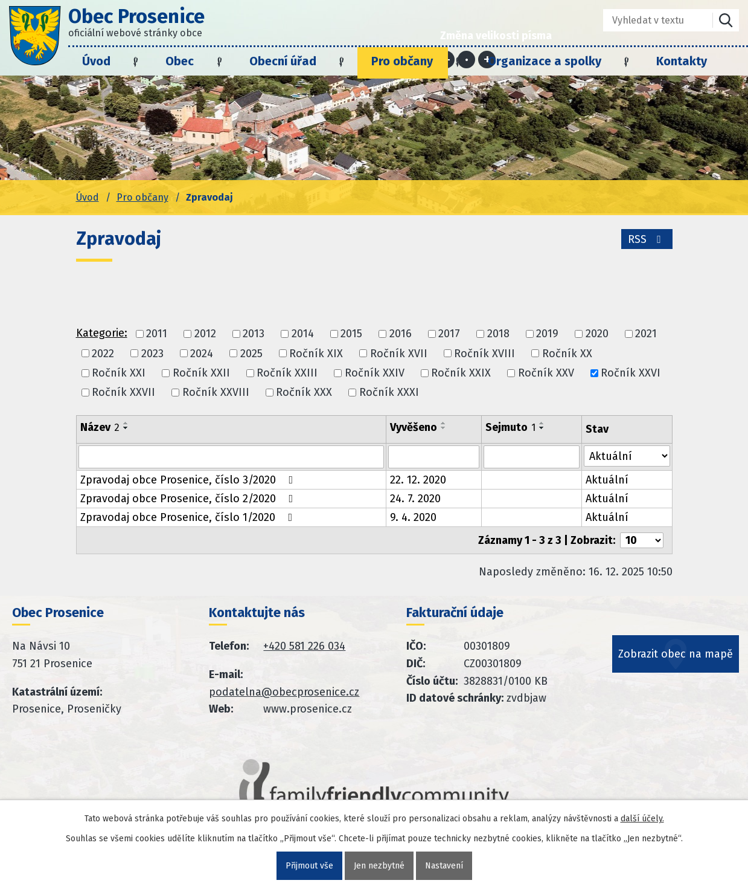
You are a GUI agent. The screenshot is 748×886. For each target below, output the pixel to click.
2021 (646, 334)
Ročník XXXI (389, 392)
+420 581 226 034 (304, 646)
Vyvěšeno (413, 427)
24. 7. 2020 (415, 498)
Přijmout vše (309, 866)
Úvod (96, 61)
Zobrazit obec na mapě (675, 654)
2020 (597, 334)
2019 (547, 334)
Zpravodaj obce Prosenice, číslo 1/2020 (189, 517)
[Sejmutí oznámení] (531, 456)
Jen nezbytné (379, 866)
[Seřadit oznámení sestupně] (126, 427)
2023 (152, 353)
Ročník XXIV (374, 373)
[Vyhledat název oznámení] (231, 456)
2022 (103, 353)
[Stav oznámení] (627, 456)
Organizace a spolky (544, 61)
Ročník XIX (316, 353)
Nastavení (444, 866)
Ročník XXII (201, 373)
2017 (449, 334)
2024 (201, 353)
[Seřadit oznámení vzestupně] (126, 423)
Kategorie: (101, 333)
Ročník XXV (546, 373)
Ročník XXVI (630, 373)
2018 (498, 334)
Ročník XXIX (461, 373)
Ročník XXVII (123, 392)
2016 (400, 334)
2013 (253, 334)
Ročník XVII (398, 353)
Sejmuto (510, 427)
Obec (179, 61)
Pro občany (402, 61)
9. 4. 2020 (413, 517)
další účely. (642, 818)
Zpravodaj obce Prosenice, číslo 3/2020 (189, 480)
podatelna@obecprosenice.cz (284, 692)
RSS (647, 239)
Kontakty (681, 61)
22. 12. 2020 (418, 480)
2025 (251, 353)
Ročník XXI (118, 373)
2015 (351, 334)
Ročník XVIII (484, 353)
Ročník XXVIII (215, 392)
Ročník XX (567, 353)
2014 (303, 334)
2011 (156, 334)
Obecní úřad (282, 61)
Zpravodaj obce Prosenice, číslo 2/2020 (189, 498)
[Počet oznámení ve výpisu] (641, 540)
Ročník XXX (304, 392)
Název (100, 427)
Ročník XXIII (287, 373)
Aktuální (607, 480)
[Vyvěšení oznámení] (433, 456)
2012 (205, 334)
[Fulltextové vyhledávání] (649, 20)
